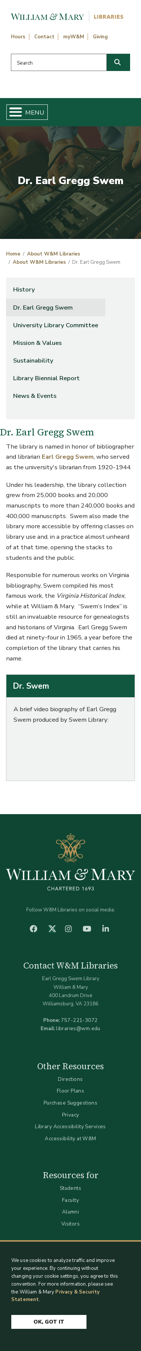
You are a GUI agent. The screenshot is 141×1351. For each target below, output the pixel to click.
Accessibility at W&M (70, 1138)
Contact (44, 36)
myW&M (73, 36)
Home (13, 254)
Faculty (70, 1200)
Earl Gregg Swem (68, 456)
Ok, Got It (48, 1321)
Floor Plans (71, 1090)
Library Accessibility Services (70, 1126)
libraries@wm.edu (78, 1028)
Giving (100, 36)
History (24, 289)
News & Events (34, 395)
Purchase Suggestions (70, 1102)
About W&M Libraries (53, 254)
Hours (18, 36)
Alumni (70, 1211)
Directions (70, 1079)
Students (70, 1188)
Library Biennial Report (46, 378)
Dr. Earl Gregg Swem (43, 307)
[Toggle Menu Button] (12, 112)
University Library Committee (55, 325)
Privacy (70, 1114)
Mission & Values (37, 343)
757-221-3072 (79, 1020)
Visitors (70, 1223)
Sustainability (33, 360)
